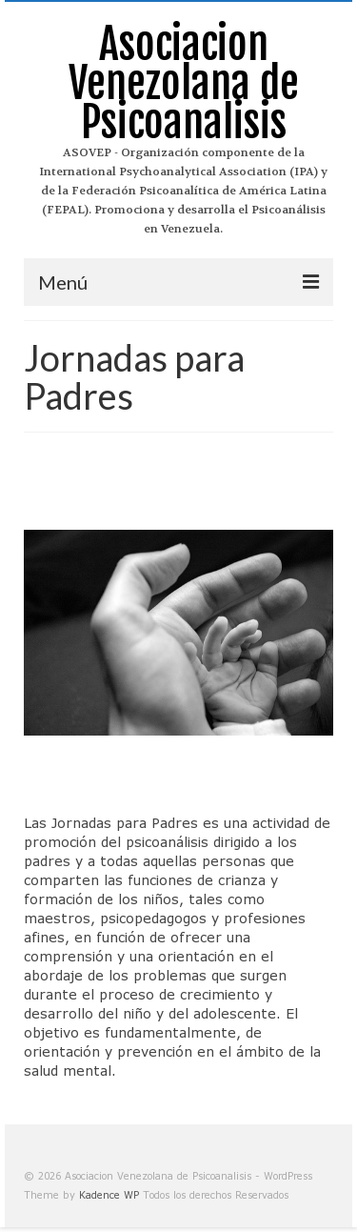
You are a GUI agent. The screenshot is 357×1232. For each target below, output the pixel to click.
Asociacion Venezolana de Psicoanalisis (184, 83)
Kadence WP (109, 1195)
